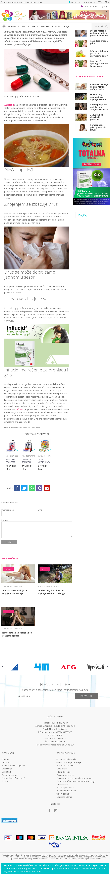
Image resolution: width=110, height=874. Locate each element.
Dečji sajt (5, 32)
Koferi (8, 486)
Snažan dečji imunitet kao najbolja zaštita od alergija (51, 622)
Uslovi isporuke (63, 824)
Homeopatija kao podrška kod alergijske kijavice (16, 664)
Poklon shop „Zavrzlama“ (13, 808)
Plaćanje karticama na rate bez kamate (74, 808)
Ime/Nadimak (7, 540)
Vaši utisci (5, 792)
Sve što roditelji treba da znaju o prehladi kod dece (99, 63)
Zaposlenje (6, 799)
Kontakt (5, 811)
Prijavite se (86, 726)
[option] (12, 488)
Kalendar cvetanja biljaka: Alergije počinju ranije (14, 622)
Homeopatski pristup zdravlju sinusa (98, 157)
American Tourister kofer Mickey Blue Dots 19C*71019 (28, 490)
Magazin (14, 32)
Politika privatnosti (64, 796)
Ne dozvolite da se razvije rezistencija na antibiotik (99, 53)
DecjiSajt (83, 245)
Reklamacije (62, 814)
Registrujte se (90, 2)
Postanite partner (9, 805)
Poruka (4, 550)
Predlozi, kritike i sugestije (13, 796)
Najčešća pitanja (64, 827)
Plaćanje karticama (65, 805)
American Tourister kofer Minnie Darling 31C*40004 (12, 490)
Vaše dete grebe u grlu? (99, 72)
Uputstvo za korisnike (66, 789)
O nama (5, 789)
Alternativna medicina (37, 32)
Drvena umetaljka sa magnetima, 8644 (44, 490)
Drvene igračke (41, 486)
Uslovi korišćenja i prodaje (68, 792)
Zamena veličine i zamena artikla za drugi (75, 811)
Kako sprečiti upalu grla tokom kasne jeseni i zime (99, 93)
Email (40, 540)
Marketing (6, 802)
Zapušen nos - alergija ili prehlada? (97, 147)
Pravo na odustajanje (66, 821)
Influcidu (20, 439)
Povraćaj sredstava (65, 818)
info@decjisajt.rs (59, 759)
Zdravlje (22, 32)
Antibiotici (9, 134)
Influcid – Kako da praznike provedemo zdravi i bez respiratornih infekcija (99, 83)
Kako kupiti (61, 799)
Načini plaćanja (63, 802)
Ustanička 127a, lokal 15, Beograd (59, 755)
